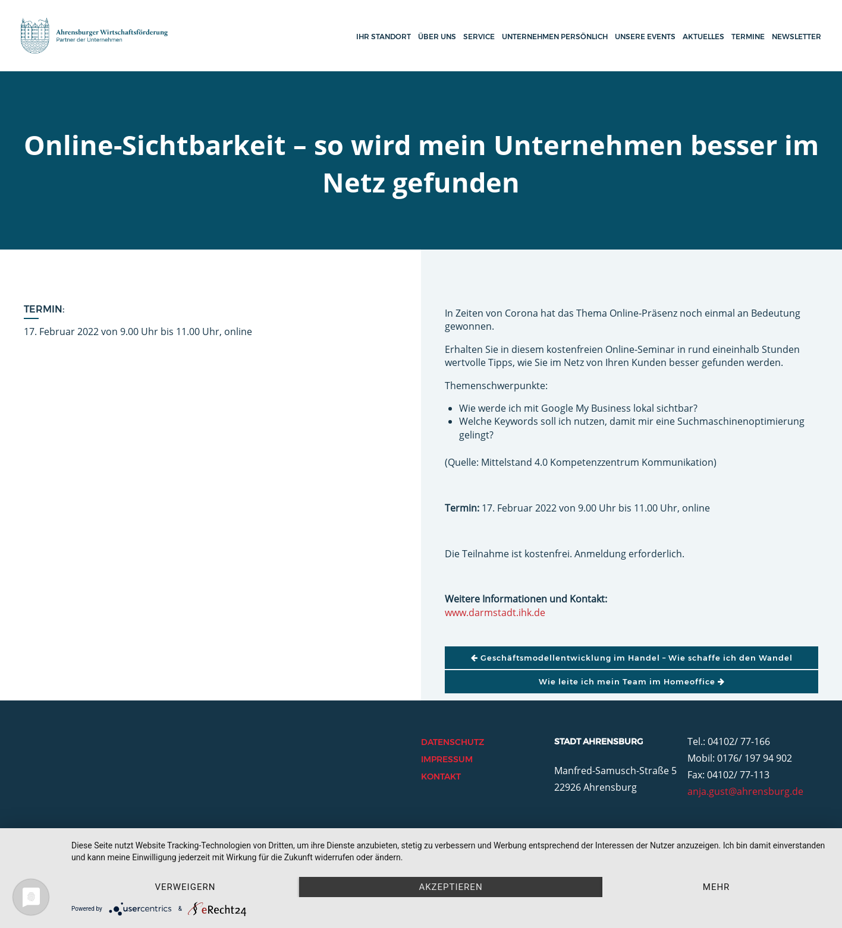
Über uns (437, 36)
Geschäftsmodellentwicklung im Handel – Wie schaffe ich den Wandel (632, 657)
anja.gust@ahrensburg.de (745, 791)
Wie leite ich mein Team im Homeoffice (632, 681)
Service (479, 36)
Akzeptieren (450, 887)
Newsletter (796, 36)
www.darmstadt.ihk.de (495, 612)
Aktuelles (703, 36)
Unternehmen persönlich (555, 36)
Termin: (44, 309)
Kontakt (441, 776)
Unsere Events (645, 36)
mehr (716, 887)
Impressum (447, 759)
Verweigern (185, 887)
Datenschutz (452, 742)
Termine (748, 36)
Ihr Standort (383, 36)
